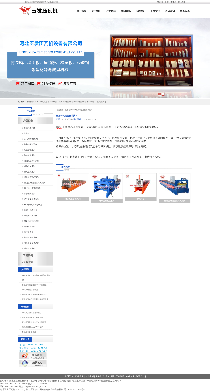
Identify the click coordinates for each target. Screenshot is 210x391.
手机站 (167, 2)
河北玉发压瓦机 (67, 119)
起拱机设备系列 (30, 237)
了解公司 (28, 262)
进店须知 (160, 2)
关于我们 (96, 11)
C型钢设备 (100, 101)
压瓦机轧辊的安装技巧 (84, 110)
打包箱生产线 (32, 101)
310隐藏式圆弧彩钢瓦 (33, 205)
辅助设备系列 (29, 166)
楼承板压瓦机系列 (72, 199)
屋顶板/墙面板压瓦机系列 (174, 201)
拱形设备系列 (29, 194)
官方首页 (81, 11)
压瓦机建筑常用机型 (30, 290)
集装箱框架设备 (30, 144)
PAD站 (173, 2)
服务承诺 (99, 376)
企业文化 (130, 376)
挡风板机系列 (29, 172)
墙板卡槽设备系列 (31, 243)
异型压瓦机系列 (30, 210)
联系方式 (185, 11)
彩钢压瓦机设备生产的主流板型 (34, 322)
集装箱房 (90, 101)
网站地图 (181, 2)
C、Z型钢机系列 (31, 139)
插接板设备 (28, 232)
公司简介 (69, 376)
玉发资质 (120, 376)
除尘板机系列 (29, 155)
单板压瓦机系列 (30, 215)
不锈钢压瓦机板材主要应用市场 (34, 294)
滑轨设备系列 (29, 248)
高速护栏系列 (29, 150)
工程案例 (28, 255)
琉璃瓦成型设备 (65, 101)
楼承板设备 (52, 101)
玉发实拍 (155, 11)
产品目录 (111, 11)
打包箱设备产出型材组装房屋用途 (35, 299)
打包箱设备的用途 (29, 332)
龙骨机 (27, 133)
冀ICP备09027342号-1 (74, 389)
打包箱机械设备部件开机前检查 (34, 285)
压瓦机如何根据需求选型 (31, 313)
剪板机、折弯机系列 (32, 188)
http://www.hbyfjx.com (35, 386)
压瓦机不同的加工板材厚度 (32, 317)
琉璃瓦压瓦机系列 (106, 201)
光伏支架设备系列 (31, 199)
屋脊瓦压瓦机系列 (31, 221)
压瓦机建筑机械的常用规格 (32, 327)
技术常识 (140, 11)
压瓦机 (43, 101)
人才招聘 (110, 376)
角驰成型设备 (79, 101)
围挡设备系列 (29, 226)
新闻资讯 (126, 11)
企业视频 (89, 376)
